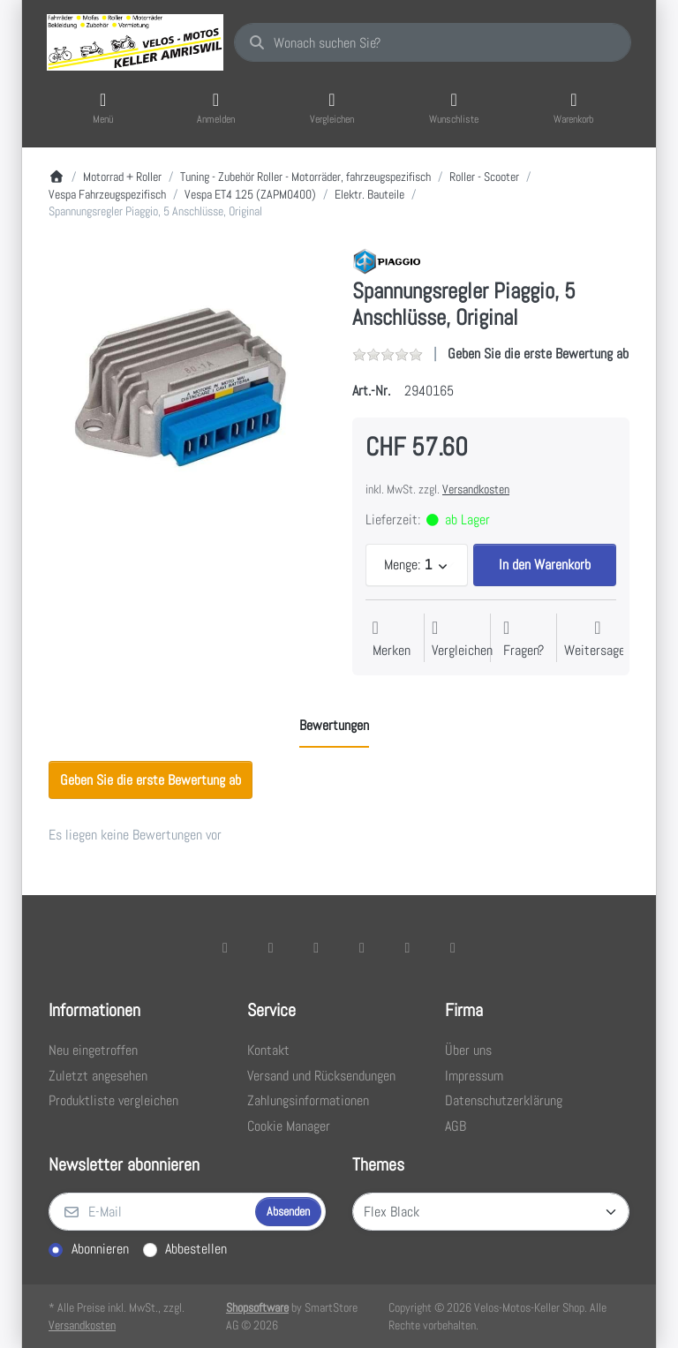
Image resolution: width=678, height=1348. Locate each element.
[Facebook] (225, 947)
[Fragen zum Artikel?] (523, 639)
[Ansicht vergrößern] (187, 385)
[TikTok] (362, 947)
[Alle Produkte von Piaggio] (387, 260)
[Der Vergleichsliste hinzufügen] (462, 639)
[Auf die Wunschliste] (392, 639)
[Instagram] (316, 947)
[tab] (334, 726)
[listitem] (187, 385)
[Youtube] (407, 947)
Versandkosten (475, 489)
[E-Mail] (150, 1212)
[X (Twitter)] (271, 947)
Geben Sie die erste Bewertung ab (538, 353)
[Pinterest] (452, 947)
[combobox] (432, 42)
